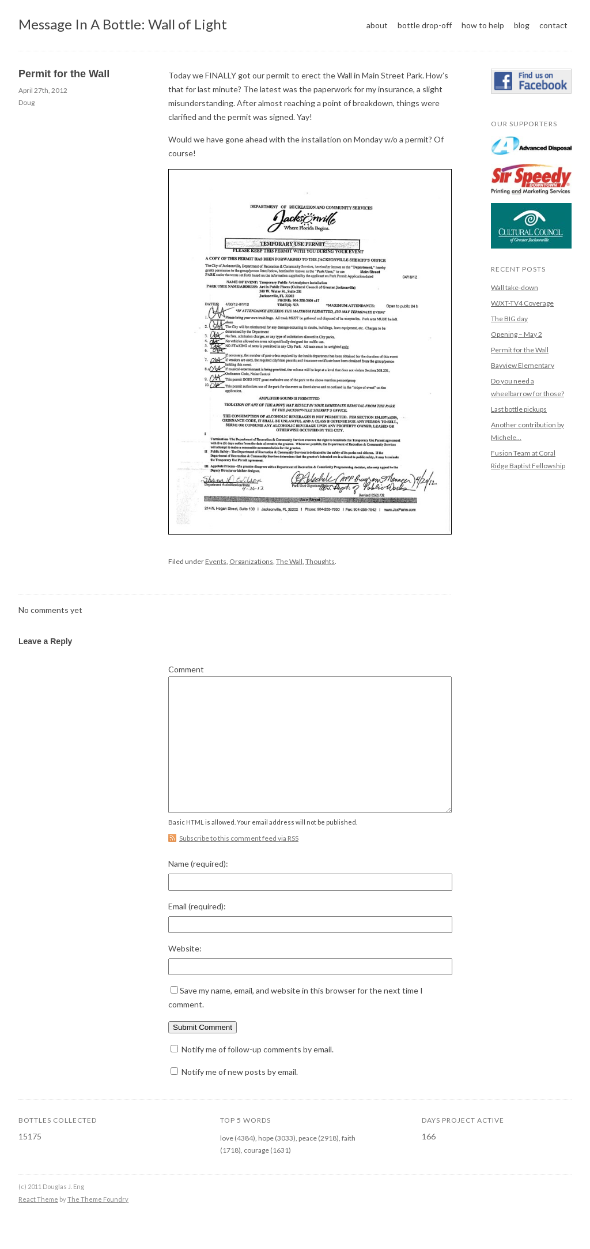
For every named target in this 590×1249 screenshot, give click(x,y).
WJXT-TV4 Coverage (522, 303)
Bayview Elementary (522, 365)
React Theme (38, 1225)
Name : (198, 889)
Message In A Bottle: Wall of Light (122, 24)
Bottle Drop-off (425, 25)
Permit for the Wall (63, 74)
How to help (483, 25)
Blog (522, 25)
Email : (197, 932)
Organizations (251, 561)
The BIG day (509, 318)
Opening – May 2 (516, 334)
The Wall (289, 561)
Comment (186, 669)
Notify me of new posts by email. (239, 1098)
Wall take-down (514, 287)
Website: (185, 974)
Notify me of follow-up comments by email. (257, 1075)
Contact (553, 25)
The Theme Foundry (97, 1225)
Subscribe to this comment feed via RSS (238, 864)
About (377, 25)
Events (215, 561)
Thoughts (320, 561)
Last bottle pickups (519, 409)
